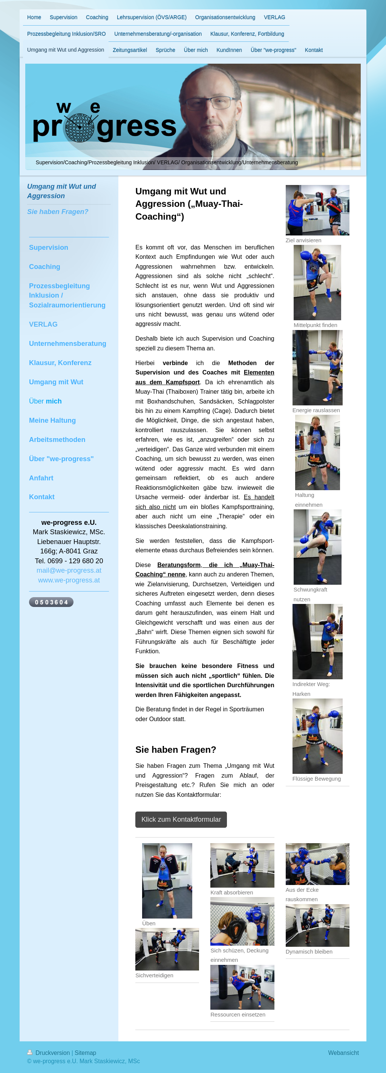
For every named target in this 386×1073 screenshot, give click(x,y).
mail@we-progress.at (69, 570)
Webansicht (343, 1053)
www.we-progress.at (69, 580)
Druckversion (49, 1053)
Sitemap (85, 1053)
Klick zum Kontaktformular (181, 819)
